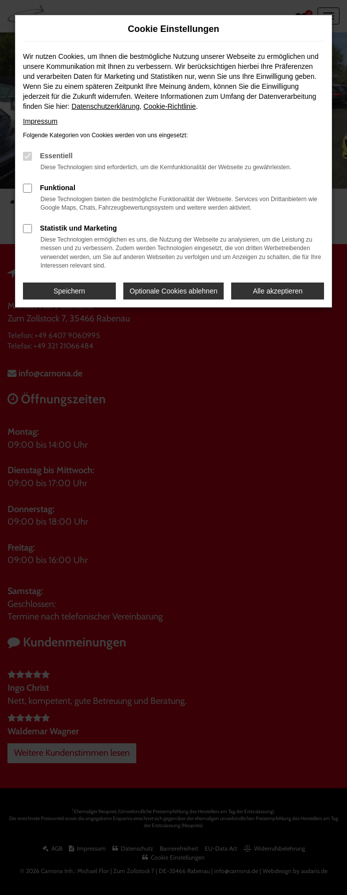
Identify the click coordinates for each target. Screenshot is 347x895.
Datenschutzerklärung (105, 106)
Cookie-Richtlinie (169, 106)
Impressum (40, 121)
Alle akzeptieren (278, 291)
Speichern (69, 291)
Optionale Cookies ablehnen (174, 291)
